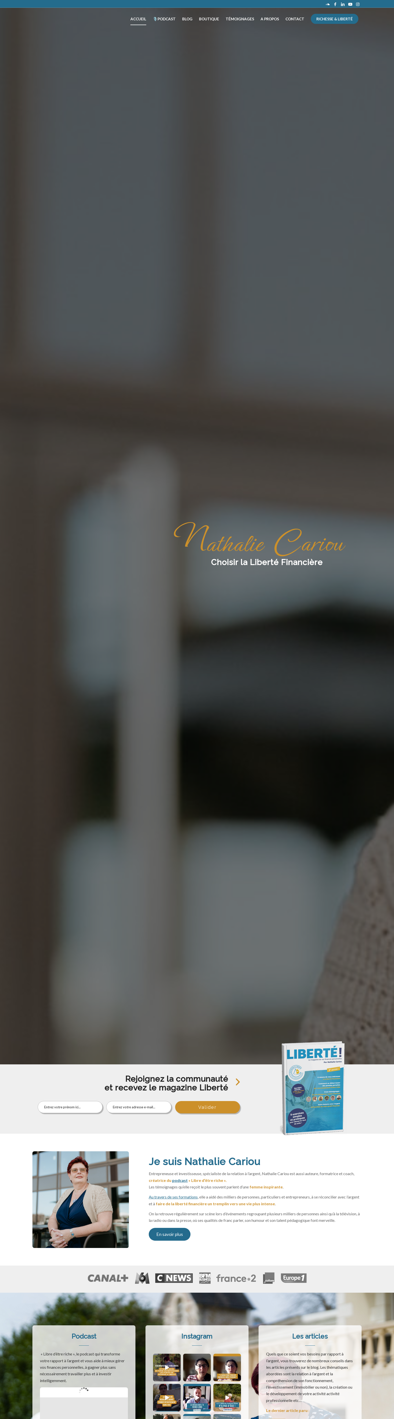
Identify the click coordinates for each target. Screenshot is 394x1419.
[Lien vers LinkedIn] (343, 4)
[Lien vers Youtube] (350, 4)
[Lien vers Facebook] (335, 4)
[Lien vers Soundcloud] (327, 4)
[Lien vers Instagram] (358, 4)
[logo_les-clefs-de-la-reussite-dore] (54, 19)
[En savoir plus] (169, 1234)
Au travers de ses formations (173, 1196)
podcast (180, 1180)
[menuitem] (138, 19)
